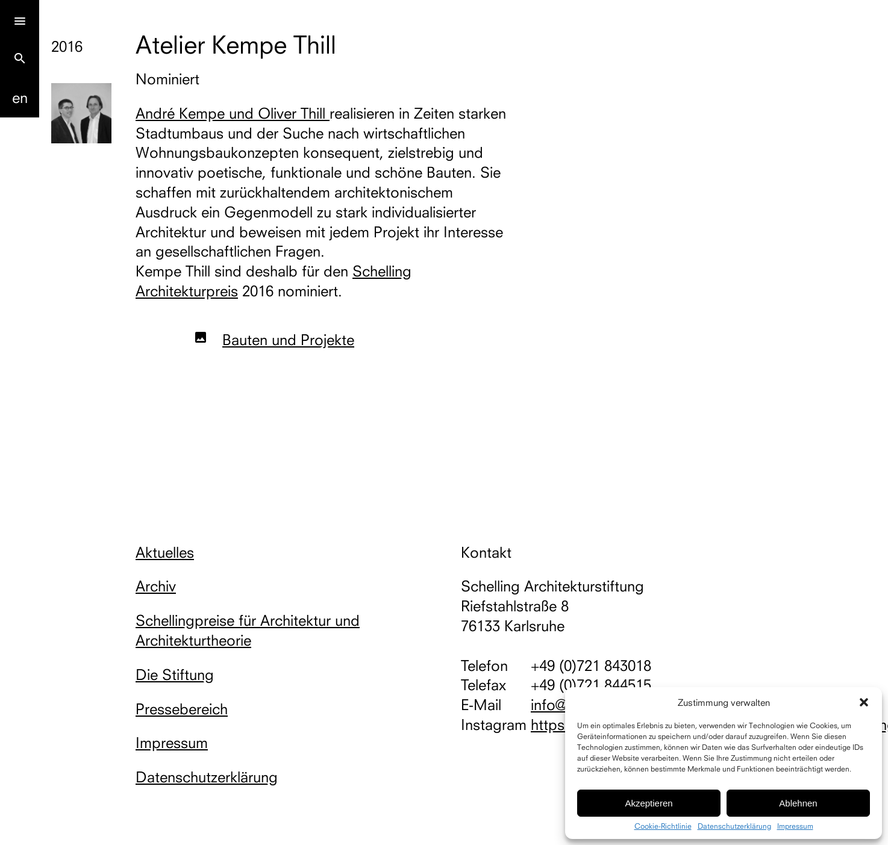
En (20, 97)
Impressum (795, 826)
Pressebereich (182, 708)
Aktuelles (165, 552)
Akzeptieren (648, 803)
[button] (864, 702)
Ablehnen (798, 803)
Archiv (156, 586)
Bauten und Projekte (288, 339)
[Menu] (19, 19)
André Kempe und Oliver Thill (233, 113)
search (20, 58)
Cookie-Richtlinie (663, 826)
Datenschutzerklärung (734, 826)
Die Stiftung (175, 674)
